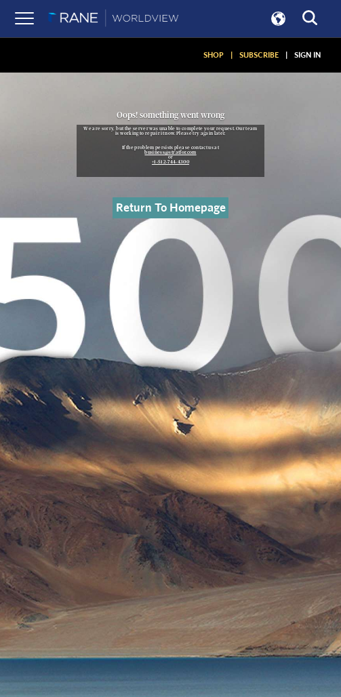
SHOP (213, 55)
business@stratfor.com (170, 153)
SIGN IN (307, 55)
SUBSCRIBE (259, 55)
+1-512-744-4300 (170, 162)
